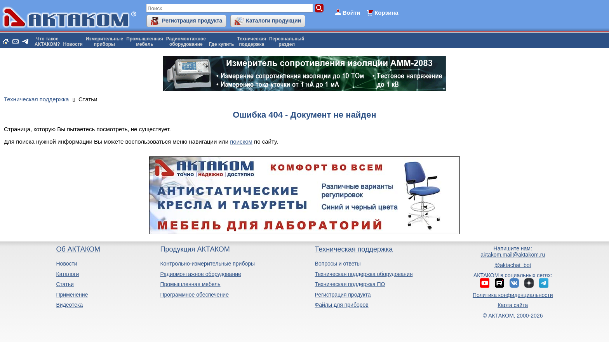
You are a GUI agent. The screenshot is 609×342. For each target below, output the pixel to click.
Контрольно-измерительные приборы (207, 263)
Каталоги (67, 274)
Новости (73, 44)
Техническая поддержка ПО (350, 284)
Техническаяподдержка (251, 41)
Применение (72, 295)
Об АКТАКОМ (78, 249)
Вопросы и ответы (338, 263)
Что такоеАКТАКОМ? (47, 41)
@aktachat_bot (512, 265)
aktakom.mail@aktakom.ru (512, 255)
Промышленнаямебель (144, 41)
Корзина (386, 12)
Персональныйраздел (286, 41)
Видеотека (69, 305)
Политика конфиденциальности (513, 295)
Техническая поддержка (354, 249)
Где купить (221, 44)
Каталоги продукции (273, 20)
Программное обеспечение (194, 295)
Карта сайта (513, 305)
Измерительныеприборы (104, 41)
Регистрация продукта (192, 20)
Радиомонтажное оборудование (200, 274)
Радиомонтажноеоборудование (186, 41)
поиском (241, 141)
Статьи (64, 284)
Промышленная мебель (190, 284)
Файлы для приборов (342, 305)
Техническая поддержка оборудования (364, 274)
